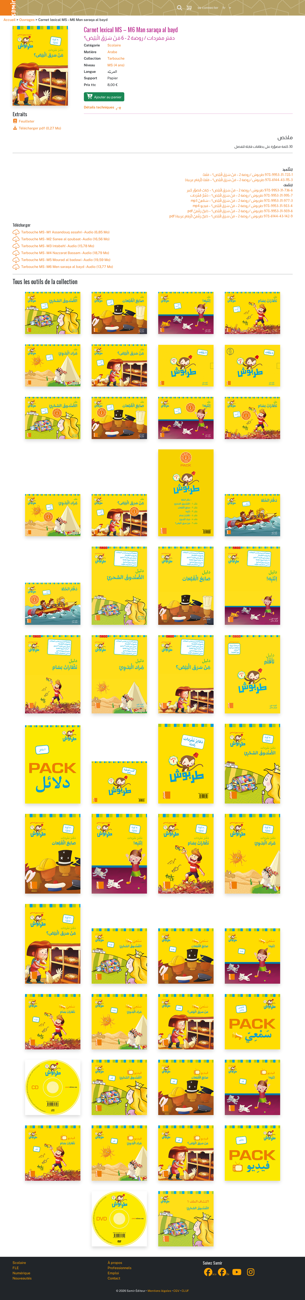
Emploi (113, 1273)
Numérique (77, 8)
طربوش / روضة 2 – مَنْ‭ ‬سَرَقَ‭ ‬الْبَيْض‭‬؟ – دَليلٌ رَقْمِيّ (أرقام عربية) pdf (231, 216)
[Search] (180, 8)
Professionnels (149, 8)
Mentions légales (159, 1290)
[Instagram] (250, 1275)
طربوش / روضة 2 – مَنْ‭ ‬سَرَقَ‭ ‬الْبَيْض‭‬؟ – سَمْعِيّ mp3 (242, 200)
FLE (49, 8)
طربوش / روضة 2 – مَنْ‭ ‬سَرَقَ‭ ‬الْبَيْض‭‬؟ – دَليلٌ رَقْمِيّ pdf (240, 211)
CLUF (185, 1290)
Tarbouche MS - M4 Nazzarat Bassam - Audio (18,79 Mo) (61, 253)
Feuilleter (23, 121)
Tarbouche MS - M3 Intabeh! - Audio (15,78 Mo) (53, 246)
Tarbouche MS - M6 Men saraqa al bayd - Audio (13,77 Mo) (63, 267)
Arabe (112, 52)
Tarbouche (116, 58)
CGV (176, 1290)
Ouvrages (27, 20)
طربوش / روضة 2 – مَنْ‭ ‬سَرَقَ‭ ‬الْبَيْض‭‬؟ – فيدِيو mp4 (243, 206)
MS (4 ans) (116, 65)
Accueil (9, 20)
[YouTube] (236, 1275)
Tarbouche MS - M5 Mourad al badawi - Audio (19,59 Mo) (61, 260)
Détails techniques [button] (99, 107)
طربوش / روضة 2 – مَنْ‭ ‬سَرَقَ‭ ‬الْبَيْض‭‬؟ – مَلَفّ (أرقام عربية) (239, 180)
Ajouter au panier (104, 96)
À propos (115, 1263)
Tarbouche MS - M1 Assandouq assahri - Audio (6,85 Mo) (61, 232)
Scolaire (24, 8)
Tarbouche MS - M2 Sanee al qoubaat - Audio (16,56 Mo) (61, 239)
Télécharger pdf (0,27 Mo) (37, 128)
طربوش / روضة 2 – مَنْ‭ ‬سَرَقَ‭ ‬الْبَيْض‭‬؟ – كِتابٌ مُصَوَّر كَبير (240, 190)
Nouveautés (111, 8)
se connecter (208, 8)
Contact (114, 1278)
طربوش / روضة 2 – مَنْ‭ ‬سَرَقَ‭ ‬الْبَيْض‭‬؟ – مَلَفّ (248, 175)
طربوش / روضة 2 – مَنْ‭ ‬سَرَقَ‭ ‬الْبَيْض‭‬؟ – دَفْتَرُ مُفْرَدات (241, 195)
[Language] (226, 8)
